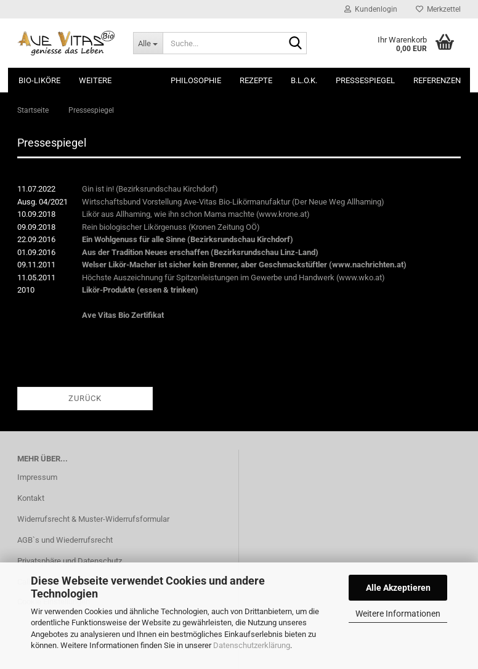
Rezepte (256, 80)
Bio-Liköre (39, 80)
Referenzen (437, 80)
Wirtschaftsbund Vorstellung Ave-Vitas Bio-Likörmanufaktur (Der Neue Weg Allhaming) (233, 201)
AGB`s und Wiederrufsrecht (65, 540)
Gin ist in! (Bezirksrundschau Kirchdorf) (150, 188)
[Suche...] (148, 43)
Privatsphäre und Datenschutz (69, 561)
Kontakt (30, 498)
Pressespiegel (365, 80)
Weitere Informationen (397, 613)
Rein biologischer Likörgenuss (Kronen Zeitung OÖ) (171, 227)
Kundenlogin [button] (370, 9)
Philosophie (196, 80)
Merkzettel (438, 9)
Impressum (37, 477)
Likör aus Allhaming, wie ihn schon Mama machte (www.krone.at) (196, 214)
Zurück (85, 398)
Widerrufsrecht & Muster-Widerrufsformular (93, 519)
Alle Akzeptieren (398, 588)
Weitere (95, 80)
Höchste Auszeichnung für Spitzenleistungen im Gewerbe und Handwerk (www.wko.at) (233, 277)
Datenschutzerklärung (251, 645)
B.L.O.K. (304, 80)
